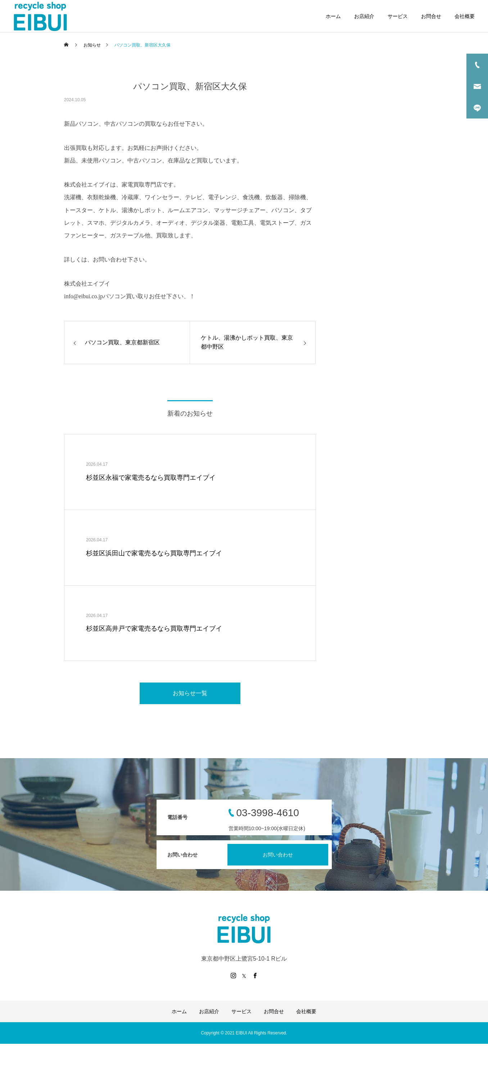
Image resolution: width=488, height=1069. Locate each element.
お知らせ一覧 (190, 693)
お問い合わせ (278, 855)
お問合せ (431, 16)
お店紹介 (364, 16)
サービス (398, 16)
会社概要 (465, 16)
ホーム (333, 16)
